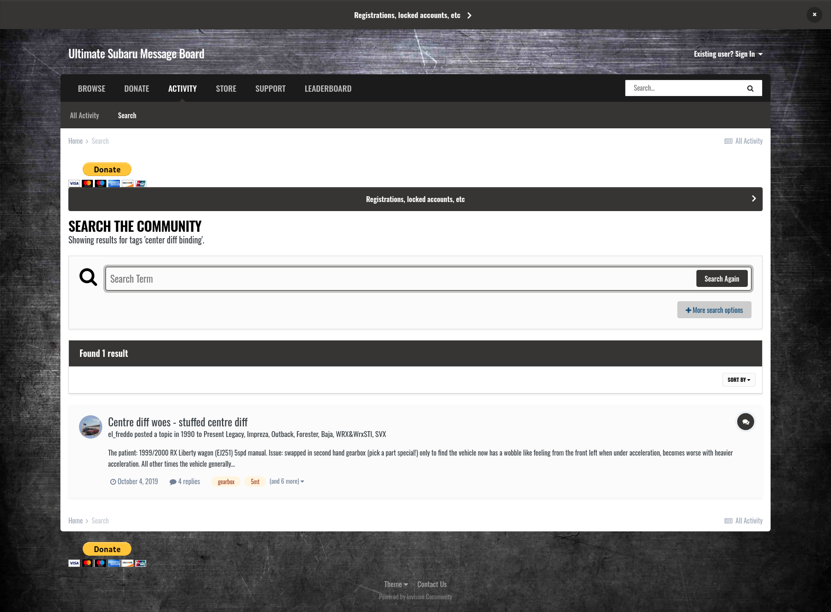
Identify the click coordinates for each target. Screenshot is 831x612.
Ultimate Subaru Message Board (136, 53)
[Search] (682, 88)
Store (226, 88)
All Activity (84, 115)
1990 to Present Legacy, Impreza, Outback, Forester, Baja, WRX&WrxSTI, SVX (283, 433)
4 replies (185, 481)
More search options (714, 309)
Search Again (722, 278)
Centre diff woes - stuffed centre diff (177, 422)
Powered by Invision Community (415, 596)
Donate (137, 88)
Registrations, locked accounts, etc (407, 14)
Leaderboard (328, 88)
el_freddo (120, 433)
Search (127, 115)
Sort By (739, 379)
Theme (396, 583)
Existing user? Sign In (728, 53)
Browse (91, 88)
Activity (182, 92)
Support (270, 88)
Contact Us (432, 583)
